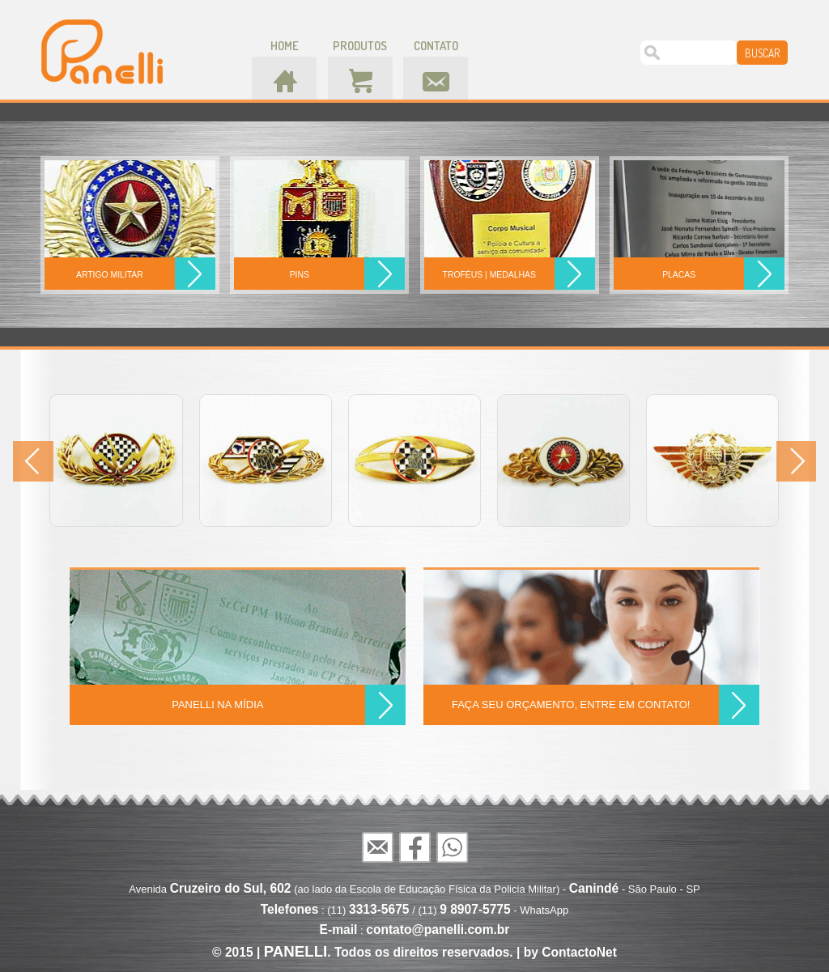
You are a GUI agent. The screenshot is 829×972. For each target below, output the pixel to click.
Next (796, 461)
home (284, 45)
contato (436, 45)
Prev (33, 461)
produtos (360, 45)
